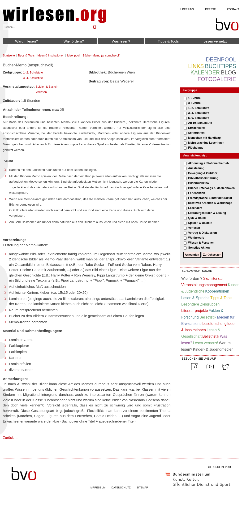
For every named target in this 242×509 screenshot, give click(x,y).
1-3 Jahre (194, 98)
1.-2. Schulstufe (33, 72)
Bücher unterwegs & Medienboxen (211, 188)
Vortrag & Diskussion (202, 232)
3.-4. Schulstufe (33, 78)
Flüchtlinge (195, 147)
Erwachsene (196, 127)
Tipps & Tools (168, 41)
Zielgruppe (190, 90)
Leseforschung (214, 324)
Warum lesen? (26, 41)
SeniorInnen (196, 132)
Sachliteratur (213, 278)
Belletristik (207, 317)
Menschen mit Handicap (204, 137)
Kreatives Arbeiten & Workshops (210, 203)
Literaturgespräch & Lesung (207, 213)
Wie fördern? (74, 41)
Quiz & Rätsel (197, 218)
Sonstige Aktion (199, 247)
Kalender (205, 72)
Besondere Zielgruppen (200, 304)
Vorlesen (41, 92)
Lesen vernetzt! (215, 41)
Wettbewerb (196, 237)
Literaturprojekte (194, 311)
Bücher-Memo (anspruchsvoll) (101, 55)
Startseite (9, 55)
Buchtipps (220, 66)
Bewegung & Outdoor (202, 173)
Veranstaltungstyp (195, 155)
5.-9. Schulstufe (198, 118)
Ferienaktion (196, 193)
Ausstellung (196, 168)
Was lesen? (121, 41)
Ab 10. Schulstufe (200, 123)
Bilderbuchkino (198, 183)
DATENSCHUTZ (121, 487)
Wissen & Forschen (201, 242)
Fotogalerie (217, 79)
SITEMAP (142, 487)
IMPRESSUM (98, 487)
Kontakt (233, 9)
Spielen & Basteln (47, 86)
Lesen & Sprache (195, 298)
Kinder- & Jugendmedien (213, 349)
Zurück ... (10, 438)
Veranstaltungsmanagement (204, 285)
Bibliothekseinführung (203, 178)
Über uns (187, 9)
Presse (210, 9)
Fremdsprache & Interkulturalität (210, 198)
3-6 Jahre (194, 103)
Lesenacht (195, 208)
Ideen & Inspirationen (51, 55)
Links (196, 66)
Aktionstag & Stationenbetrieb (208, 163)
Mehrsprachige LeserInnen (206, 142)
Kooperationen (217, 291)
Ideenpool (73, 55)
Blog (228, 72)
